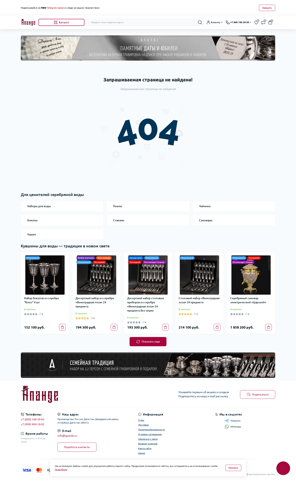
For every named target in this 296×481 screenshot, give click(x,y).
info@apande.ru (67, 435)
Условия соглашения (150, 434)
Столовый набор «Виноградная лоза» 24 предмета (199, 300)
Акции (141, 453)
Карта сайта (144, 448)
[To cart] (62, 327)
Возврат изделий (147, 443)
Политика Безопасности (151, 429)
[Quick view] (63, 257)
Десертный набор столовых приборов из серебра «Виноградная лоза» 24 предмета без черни (145, 304)
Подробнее (61, 469)
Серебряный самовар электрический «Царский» (248, 300)
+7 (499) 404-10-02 (32, 424)
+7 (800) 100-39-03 (32, 419)
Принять (233, 467)
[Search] (200, 22)
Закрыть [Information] (267, 7)
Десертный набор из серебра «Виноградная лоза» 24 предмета (95, 302)
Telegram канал (55, 7)
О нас (141, 420)
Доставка (143, 425)
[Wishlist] (63, 262)
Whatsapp (233, 427)
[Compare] (63, 268)
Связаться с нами (148, 439)
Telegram (232, 421)
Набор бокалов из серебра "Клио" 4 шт (41, 300)
